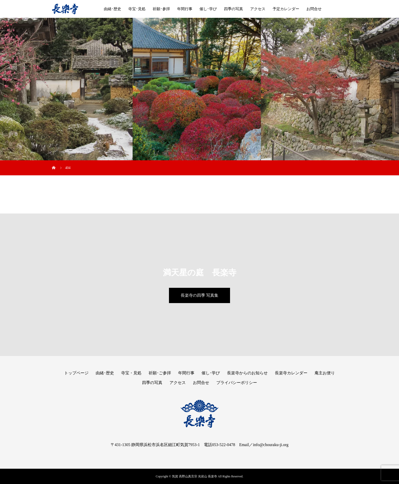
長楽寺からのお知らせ (247, 373)
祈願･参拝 (161, 9)
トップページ (76, 373)
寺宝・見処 (131, 373)
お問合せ (314, 9)
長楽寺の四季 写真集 (199, 295)
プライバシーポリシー (236, 382)
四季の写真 (233, 9)
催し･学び (208, 9)
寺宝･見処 (137, 9)
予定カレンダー (286, 9)
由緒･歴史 (112, 9)
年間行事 (184, 9)
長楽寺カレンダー (291, 373)
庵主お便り (325, 373)
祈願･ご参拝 (160, 373)
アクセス (257, 9)
